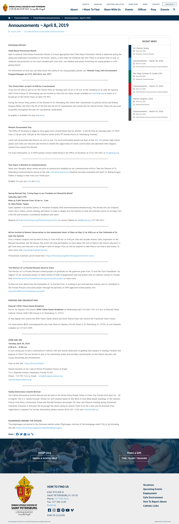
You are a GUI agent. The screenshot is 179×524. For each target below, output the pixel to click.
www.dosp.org (98, 93)
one (29, 181)
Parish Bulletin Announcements (39, 31)
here (41, 115)
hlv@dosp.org (112, 152)
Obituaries (139, 54)
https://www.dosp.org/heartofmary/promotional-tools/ (70, 255)
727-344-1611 (62, 498)
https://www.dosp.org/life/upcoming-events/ (38, 220)
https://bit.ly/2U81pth (34, 363)
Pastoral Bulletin (57, 31)
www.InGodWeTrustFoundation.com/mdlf (26, 291)
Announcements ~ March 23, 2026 (148, 86)
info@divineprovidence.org (50, 376)
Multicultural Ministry (142, 105)
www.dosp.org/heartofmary (35, 250)
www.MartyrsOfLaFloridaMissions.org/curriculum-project (38, 278)
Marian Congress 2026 (143, 98)
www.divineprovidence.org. (20, 379)
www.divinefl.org (91, 409)
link (96, 140)
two (37, 181)
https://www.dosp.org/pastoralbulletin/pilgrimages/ (39, 427)
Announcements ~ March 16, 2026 (148, 111)
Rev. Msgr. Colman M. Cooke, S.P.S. (147, 73)
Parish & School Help (45, 458)
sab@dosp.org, (84, 220)
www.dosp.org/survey (59, 172)
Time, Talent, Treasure (134, 458)
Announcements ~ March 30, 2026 (148, 60)
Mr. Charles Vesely (141, 48)
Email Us (51, 505)
